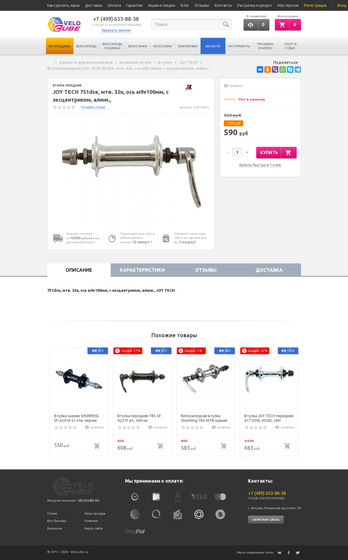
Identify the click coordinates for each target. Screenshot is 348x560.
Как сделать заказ (63, 5)
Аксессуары (162, 46)
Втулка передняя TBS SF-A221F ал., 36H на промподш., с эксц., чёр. (139, 418)
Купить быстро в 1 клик (260, 165)
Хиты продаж (95, 513)
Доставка (93, 5)
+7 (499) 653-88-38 (116, 19)
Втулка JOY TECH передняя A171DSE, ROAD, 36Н (268, 418)
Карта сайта (94, 528)
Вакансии (54, 528)
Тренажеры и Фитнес (265, 46)
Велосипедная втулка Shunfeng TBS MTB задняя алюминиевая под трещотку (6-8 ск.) (204, 418)
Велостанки (137, 46)
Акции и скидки (161, 5)
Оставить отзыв (93, 107)
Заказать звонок (116, 30)
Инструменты (239, 46)
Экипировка (188, 46)
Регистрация (315, 5)
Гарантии (134, 5)
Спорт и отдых (290, 46)
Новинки (91, 520)
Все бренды (56, 520)
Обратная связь (266, 519)
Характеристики (142, 270)
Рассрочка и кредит (254, 5)
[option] (131, 172)
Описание (79, 270)
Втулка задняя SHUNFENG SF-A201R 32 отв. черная (76, 418)
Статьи (52, 513)
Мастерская (288, 5)
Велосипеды (86, 46)
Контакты (223, 5)
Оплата (114, 5)
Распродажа (59, 46)
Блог (185, 5)
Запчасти (212, 46)
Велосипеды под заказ (112, 46)
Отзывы (202, 5)
